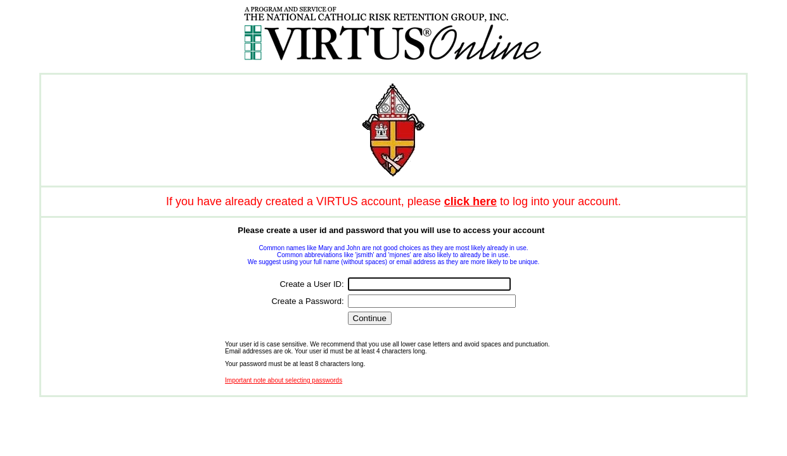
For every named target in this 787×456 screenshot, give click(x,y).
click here (470, 201)
